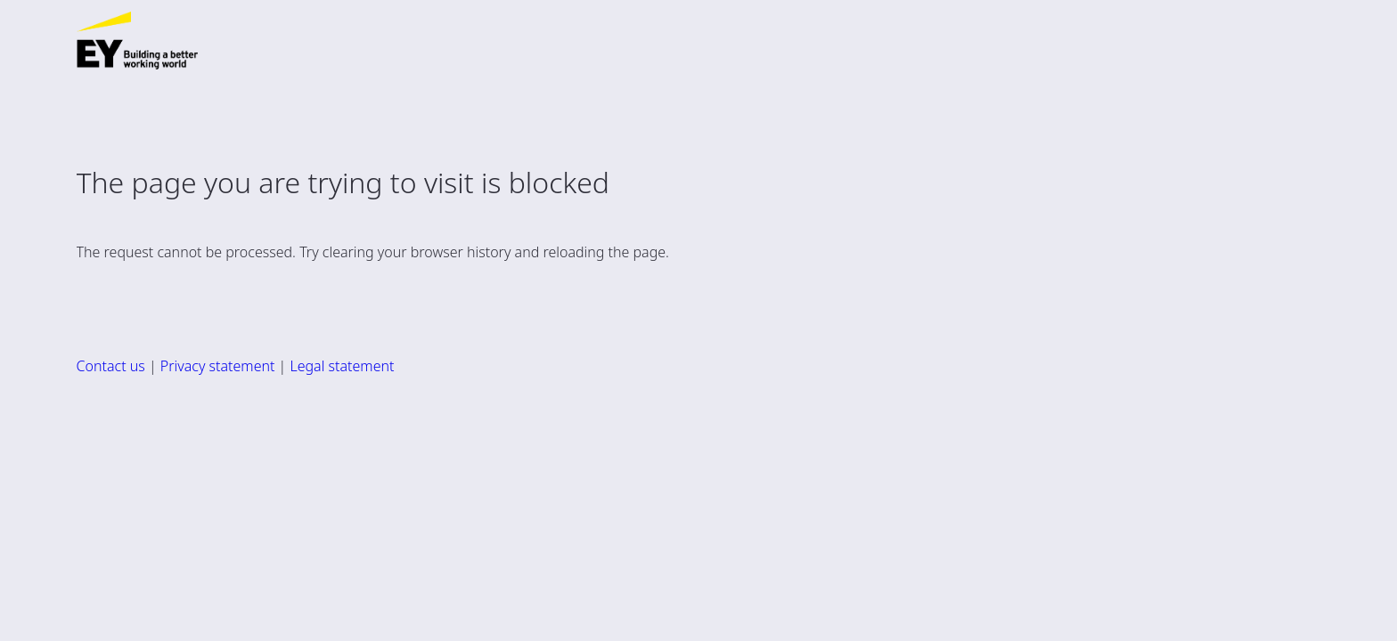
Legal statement (342, 366)
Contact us (111, 366)
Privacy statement (217, 366)
